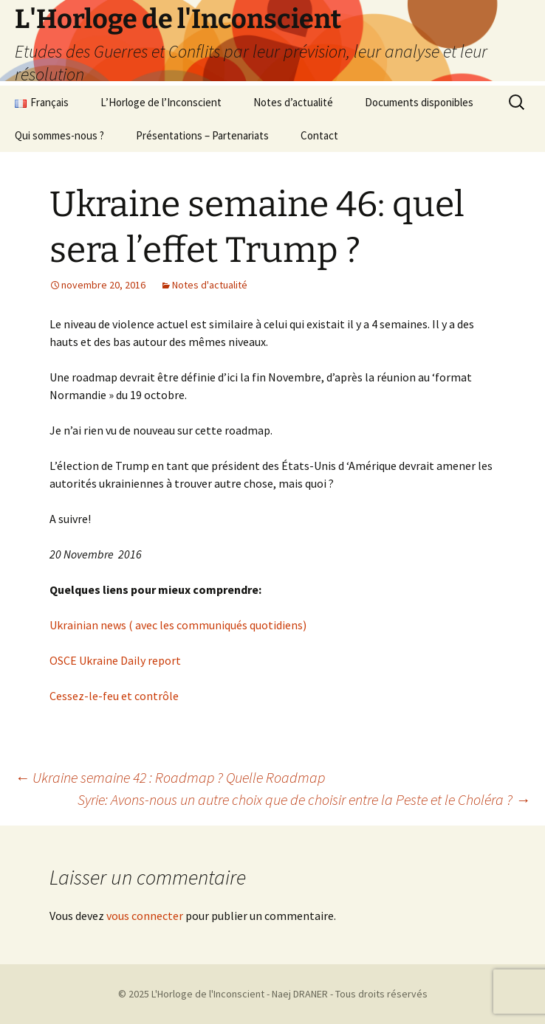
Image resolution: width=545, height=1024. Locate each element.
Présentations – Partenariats (202, 135)
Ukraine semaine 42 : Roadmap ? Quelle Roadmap (170, 777)
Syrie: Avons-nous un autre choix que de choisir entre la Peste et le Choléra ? (304, 799)
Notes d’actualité (293, 102)
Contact (319, 135)
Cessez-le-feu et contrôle (114, 695)
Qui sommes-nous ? (59, 135)
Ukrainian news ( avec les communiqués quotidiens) (177, 624)
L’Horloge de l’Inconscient (161, 102)
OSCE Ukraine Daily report (115, 660)
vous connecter (144, 915)
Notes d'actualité (209, 284)
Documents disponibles (419, 102)
